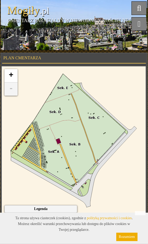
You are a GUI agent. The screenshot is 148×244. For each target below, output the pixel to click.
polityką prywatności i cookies (109, 218)
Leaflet (140, 213)
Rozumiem (127, 237)
